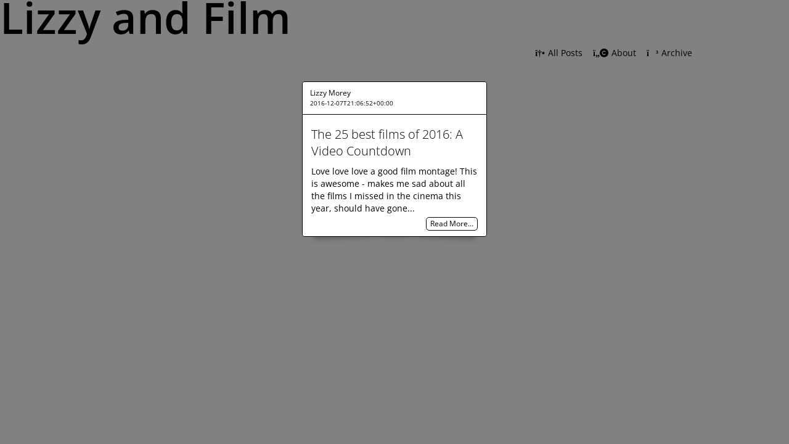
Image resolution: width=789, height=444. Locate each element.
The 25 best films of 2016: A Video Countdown (387, 142)
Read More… (451, 224)
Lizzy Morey (330, 93)
